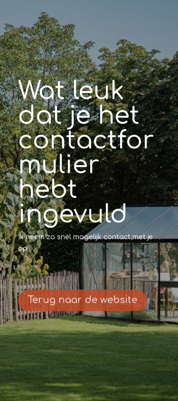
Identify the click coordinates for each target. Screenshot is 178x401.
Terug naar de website (82, 301)
